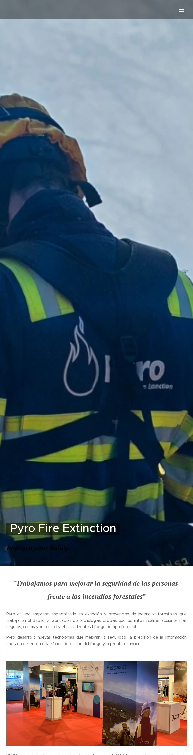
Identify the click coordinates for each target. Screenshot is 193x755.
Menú (181, 9)
